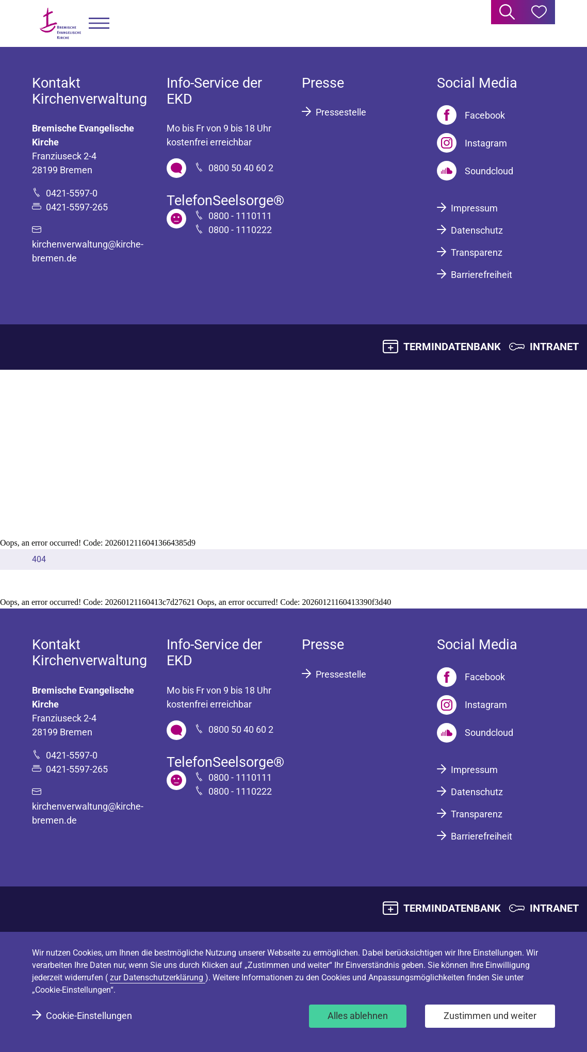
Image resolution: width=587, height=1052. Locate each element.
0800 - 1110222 (240, 229)
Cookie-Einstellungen (89, 1015)
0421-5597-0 (71, 193)
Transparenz (476, 252)
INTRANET (554, 346)
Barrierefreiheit (481, 274)
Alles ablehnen (358, 1015)
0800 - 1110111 (240, 215)
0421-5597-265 (77, 207)
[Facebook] (471, 115)
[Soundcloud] (475, 170)
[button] (99, 23)
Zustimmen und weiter (490, 1015)
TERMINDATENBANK (452, 346)
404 (39, 559)
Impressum (474, 208)
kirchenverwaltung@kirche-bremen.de (87, 251)
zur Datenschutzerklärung (157, 977)
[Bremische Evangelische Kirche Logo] (60, 23)
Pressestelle (341, 112)
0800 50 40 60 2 (240, 167)
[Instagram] (472, 143)
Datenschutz (477, 230)
